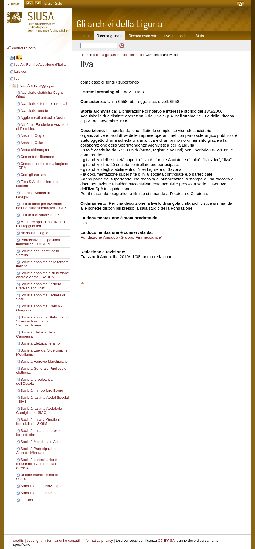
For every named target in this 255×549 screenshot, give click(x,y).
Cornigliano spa (33, 175)
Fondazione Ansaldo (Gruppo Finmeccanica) (121, 237)
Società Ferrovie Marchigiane (44, 361)
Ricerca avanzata (142, 36)
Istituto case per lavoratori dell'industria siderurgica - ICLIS (41, 206)
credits (18, 540)
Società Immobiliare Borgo (42, 390)
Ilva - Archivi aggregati (36, 86)
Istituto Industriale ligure (40, 215)
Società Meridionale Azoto (41, 442)
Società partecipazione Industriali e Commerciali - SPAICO (37, 464)
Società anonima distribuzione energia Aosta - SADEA (42, 275)
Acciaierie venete (34, 111)
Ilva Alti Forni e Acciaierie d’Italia (40, 64)
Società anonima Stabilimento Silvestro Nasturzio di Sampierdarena (42, 321)
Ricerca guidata (104, 55)
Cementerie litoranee (37, 157)
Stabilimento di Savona (39, 493)
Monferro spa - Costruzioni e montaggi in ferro (41, 224)
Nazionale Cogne (34, 233)
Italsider (20, 72)
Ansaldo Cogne (33, 136)
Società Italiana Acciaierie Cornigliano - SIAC (39, 410)
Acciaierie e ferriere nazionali (44, 104)
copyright (34, 540)
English (59, 3)
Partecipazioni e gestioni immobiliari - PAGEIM (38, 242)
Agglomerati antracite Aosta (43, 118)
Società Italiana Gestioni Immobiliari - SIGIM (38, 422)
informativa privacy (98, 540)
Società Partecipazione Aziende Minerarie (36, 451)
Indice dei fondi (131, 55)
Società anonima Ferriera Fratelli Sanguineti (38, 286)
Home (86, 36)
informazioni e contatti (62, 540)
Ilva (19, 57)
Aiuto (200, 36)
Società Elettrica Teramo (40, 343)
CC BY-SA (166, 540)
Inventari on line (176, 36)
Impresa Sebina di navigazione (33, 195)
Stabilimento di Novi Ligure (42, 486)
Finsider (27, 500)
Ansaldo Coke (32, 143)
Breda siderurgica (35, 150)
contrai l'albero (24, 48)
